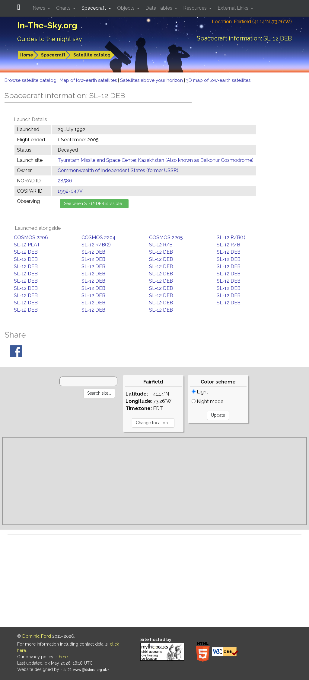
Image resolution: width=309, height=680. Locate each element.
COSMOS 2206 (31, 237)
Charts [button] (64, 8)
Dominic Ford (36, 636)
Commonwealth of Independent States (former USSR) (118, 170)
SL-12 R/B (161, 245)
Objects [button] (126, 8)
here (63, 656)
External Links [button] (234, 8)
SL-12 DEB (26, 252)
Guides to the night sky (49, 39)
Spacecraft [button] (94, 8)
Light (200, 392)
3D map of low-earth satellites (218, 80)
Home (26, 55)
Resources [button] (195, 8)
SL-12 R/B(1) (231, 237)
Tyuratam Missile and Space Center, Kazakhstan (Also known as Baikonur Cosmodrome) (155, 160)
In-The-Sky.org (47, 25)
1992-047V (70, 191)
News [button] (39, 8)
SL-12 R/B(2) (96, 245)
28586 (65, 181)
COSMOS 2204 (98, 237)
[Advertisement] (154, 481)
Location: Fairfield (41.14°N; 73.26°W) (252, 21)
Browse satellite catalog (31, 80)
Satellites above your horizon (152, 80)
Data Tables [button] (159, 8)
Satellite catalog (91, 55)
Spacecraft (53, 55)
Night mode (207, 401)
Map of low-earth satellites (89, 80)
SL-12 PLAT (27, 245)
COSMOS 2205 (166, 237)
